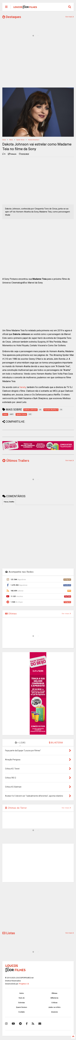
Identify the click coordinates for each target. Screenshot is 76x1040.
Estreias (21, 1003)
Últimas (11, 613)
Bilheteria (54, 998)
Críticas (54, 1003)
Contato (21, 1012)
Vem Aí (21, 998)
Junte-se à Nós (54, 1007)
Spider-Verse (20, 140)
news (11, 140)
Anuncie (54, 1012)
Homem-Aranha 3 (33, 140)
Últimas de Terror (16, 808)
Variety (22, 387)
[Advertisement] (38, 64)
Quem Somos (21, 1007)
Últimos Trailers (15, 461)
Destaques (11, 17)
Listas (8, 933)
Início (4, 140)
